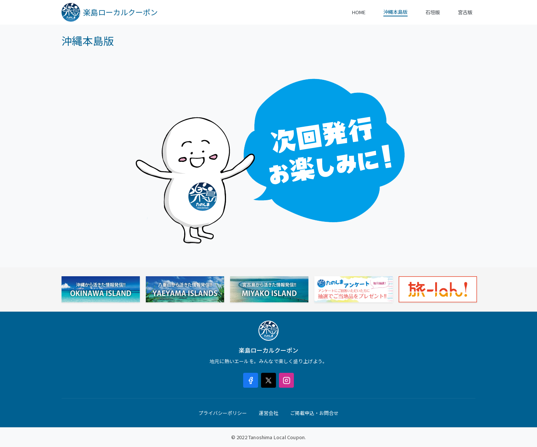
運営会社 (268, 412)
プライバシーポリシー (222, 412)
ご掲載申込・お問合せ (314, 412)
